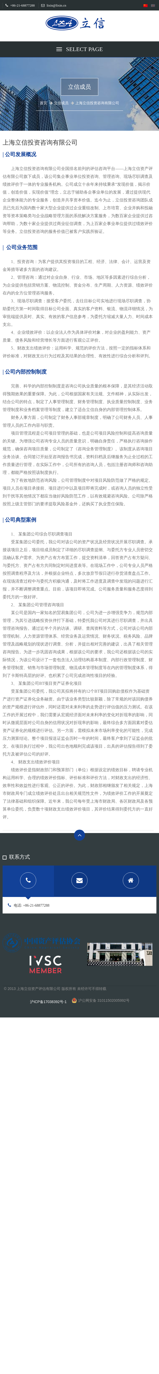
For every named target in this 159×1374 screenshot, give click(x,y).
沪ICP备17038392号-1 (48, 1002)
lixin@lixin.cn (53, 5)
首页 (43, 103)
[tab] (28, 881)
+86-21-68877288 (20, 5)
